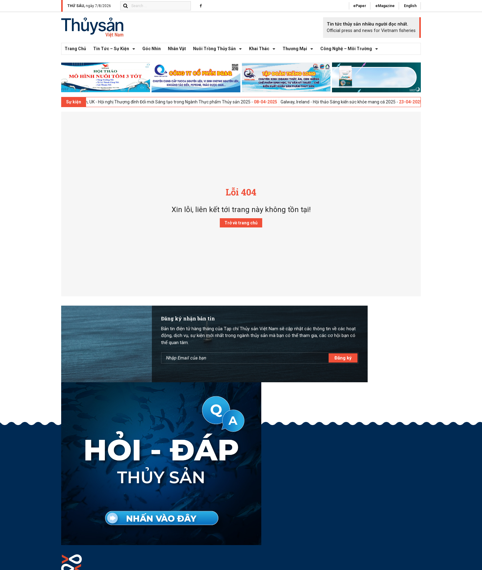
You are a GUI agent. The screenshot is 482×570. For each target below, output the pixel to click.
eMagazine (383, 6)
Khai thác (264, 54)
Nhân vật (177, 54)
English (409, 6)
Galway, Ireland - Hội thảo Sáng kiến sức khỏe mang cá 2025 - (355, 107)
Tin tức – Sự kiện (115, 54)
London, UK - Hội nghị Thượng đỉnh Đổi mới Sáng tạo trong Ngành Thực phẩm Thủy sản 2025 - (179, 107)
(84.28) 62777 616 (103, 511)
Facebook (383, 458)
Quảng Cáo (384, 444)
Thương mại (299, 54)
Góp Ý (379, 451)
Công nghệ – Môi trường (350, 54)
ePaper (356, 6)
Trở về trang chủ (241, 228)
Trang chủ (75, 54)
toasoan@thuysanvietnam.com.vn (108, 501)
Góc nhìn (151, 54)
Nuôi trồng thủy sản (219, 54)
